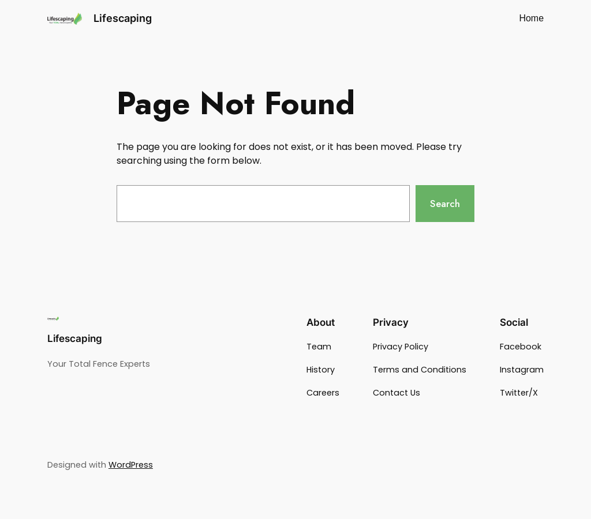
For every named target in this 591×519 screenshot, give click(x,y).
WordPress (131, 465)
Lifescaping (122, 18)
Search (445, 203)
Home (531, 18)
